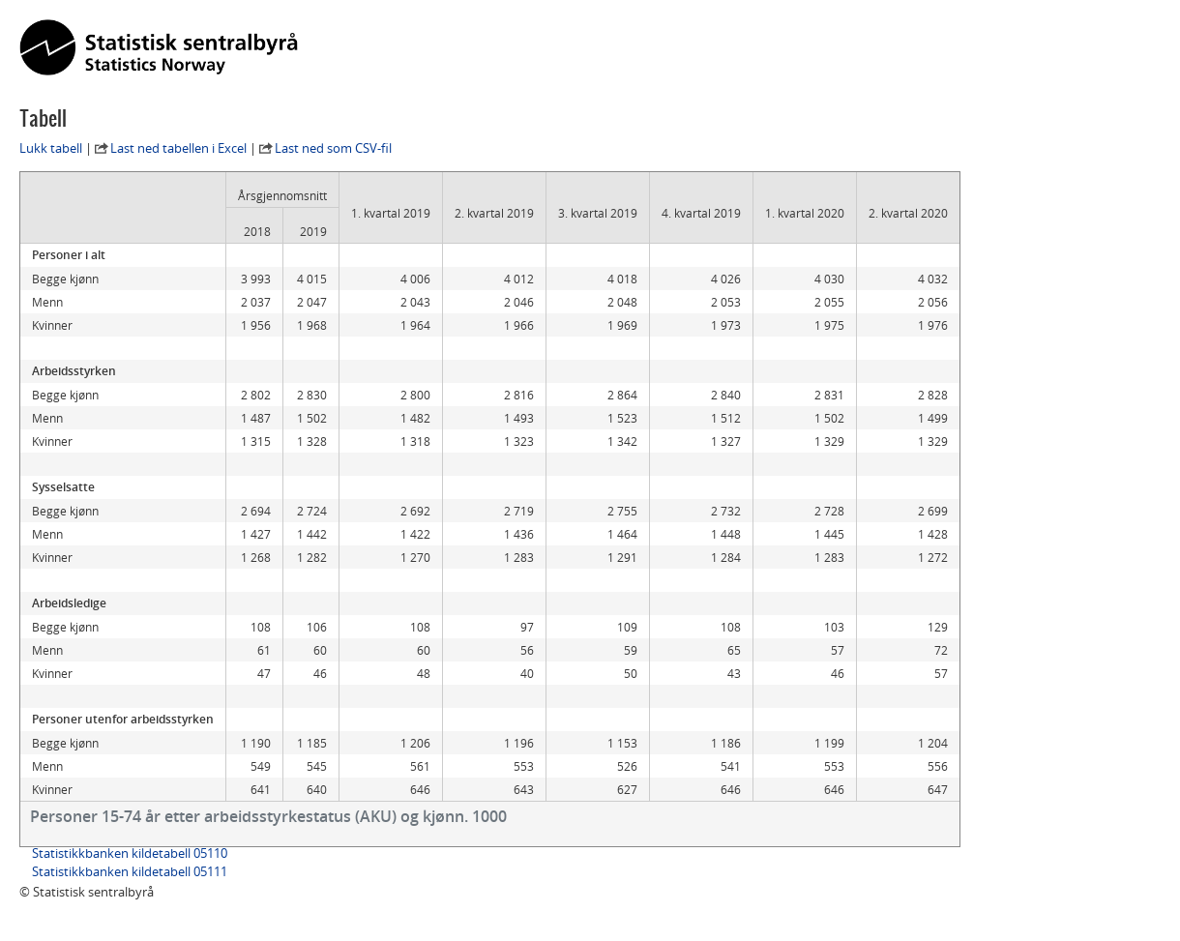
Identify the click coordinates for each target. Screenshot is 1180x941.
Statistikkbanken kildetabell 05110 (129, 853)
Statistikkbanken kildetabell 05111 (129, 871)
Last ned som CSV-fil (333, 148)
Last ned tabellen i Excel (178, 148)
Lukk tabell (50, 148)
